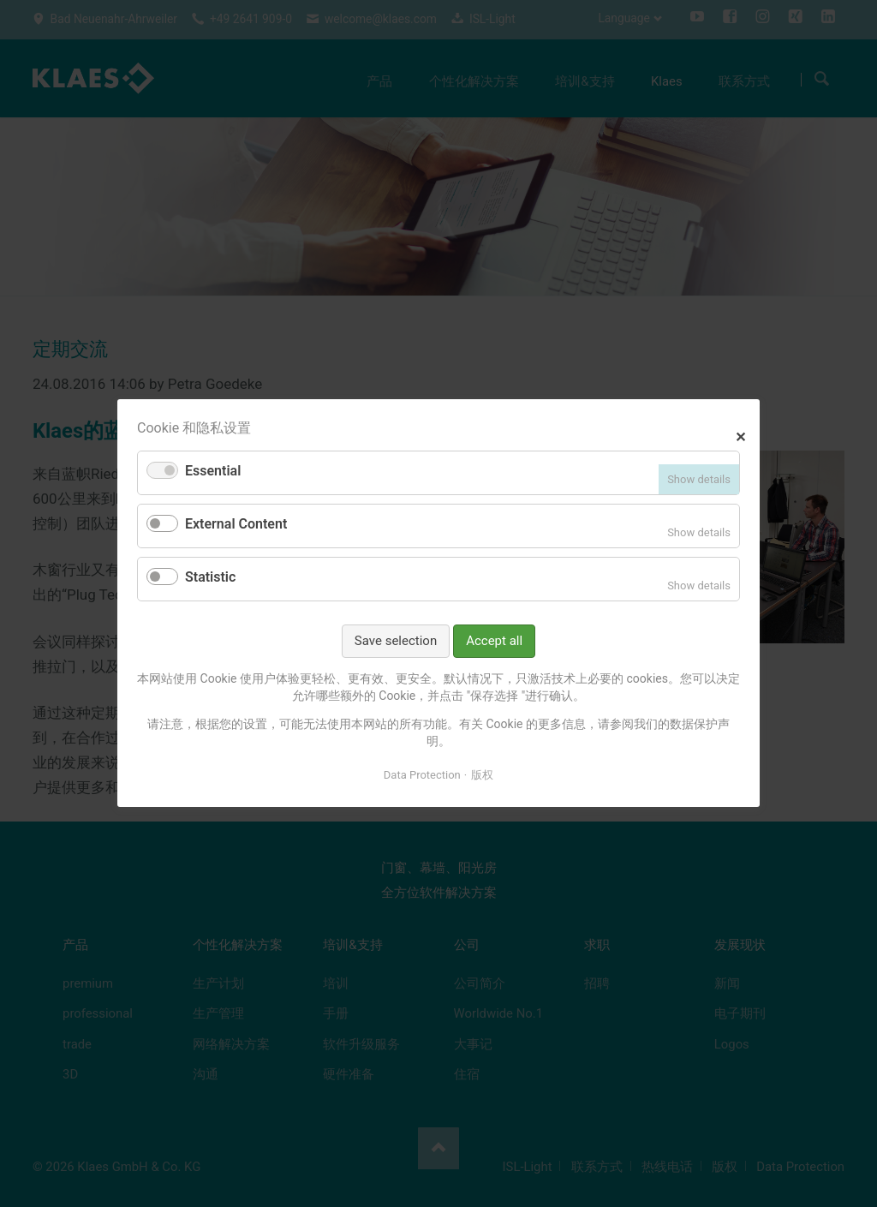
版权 (482, 774)
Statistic (210, 577)
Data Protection (422, 774)
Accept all (494, 640)
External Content (236, 525)
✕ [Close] (740, 435)
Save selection (396, 640)
